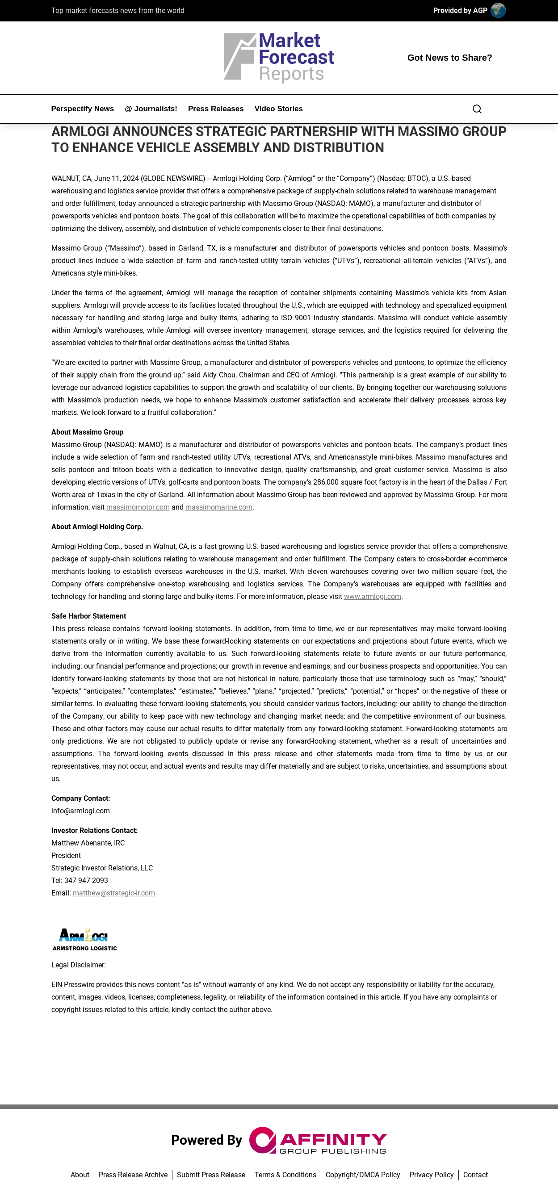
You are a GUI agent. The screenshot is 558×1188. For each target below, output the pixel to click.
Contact (475, 1175)
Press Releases (216, 109)
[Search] (477, 109)
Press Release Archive (133, 1175)
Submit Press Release (211, 1175)
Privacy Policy (432, 1175)
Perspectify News (82, 109)
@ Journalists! (151, 109)
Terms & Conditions (285, 1175)
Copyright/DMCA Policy (363, 1175)
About (80, 1175)
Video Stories (279, 109)
